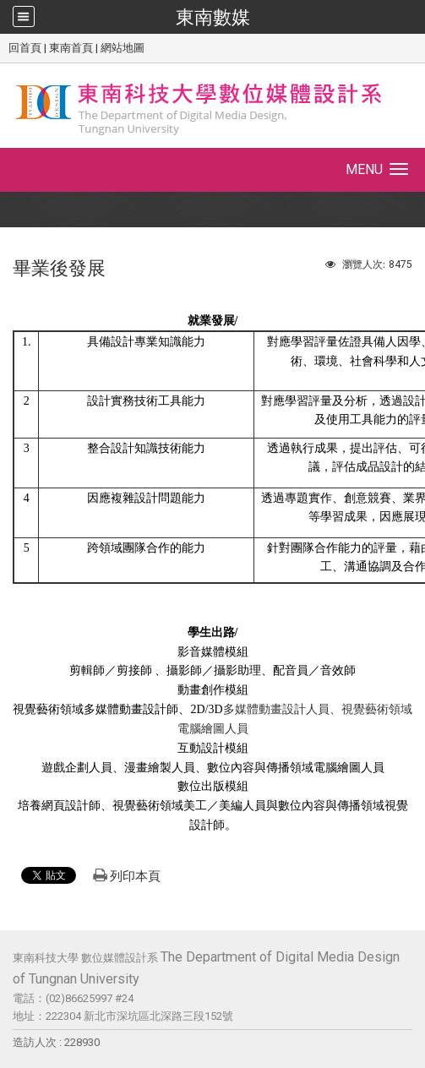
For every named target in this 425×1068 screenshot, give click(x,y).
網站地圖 (122, 47)
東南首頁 (71, 47)
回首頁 (24, 47)
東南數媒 (213, 17)
